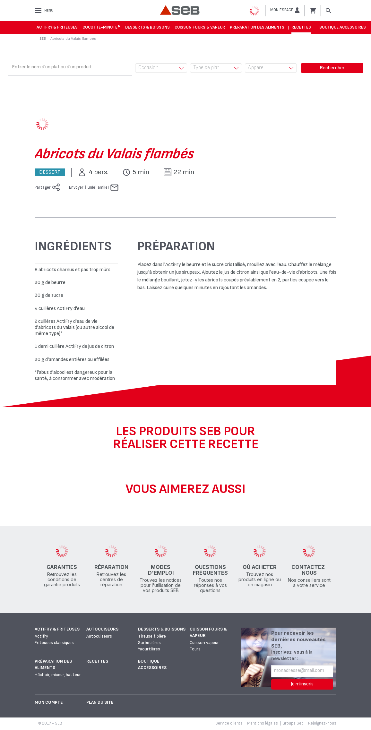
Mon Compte (49, 702)
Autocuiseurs (102, 629)
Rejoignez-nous (322, 723)
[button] (285, 10)
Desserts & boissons (147, 27)
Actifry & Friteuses (57, 27)
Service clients (229, 723)
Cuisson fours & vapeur (200, 27)
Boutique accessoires (342, 27)
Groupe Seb (293, 723)
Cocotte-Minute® (101, 27)
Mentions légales (262, 723)
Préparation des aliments (257, 27)
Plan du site (100, 702)
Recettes (301, 27)
